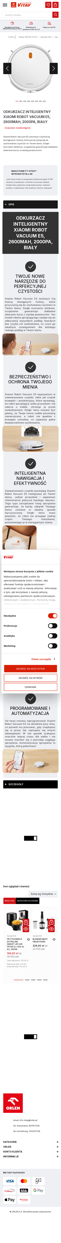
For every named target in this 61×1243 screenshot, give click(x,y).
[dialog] (48, 5)
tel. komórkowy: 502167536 (26, 1131)
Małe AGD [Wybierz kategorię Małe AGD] (9, 901)
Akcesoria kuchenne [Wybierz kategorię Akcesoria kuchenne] (27, 901)
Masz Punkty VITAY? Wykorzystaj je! (23, 172)
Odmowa (30, 687)
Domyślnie (47, 894)
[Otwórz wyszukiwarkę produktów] (30, 15)
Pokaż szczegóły (41, 659)
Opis (11, 204)
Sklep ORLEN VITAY (28, 37)
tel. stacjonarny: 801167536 (26, 1125)
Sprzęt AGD (46, 37)
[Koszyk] (55, 5)
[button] (5, 5)
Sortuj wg (36, 894)
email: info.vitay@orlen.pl (25, 1120)
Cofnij (11, 37)
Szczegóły (15, 784)
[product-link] (18, 942)
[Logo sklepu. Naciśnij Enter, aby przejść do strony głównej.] (21, 5)
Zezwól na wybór (30, 677)
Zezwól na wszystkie (30, 668)
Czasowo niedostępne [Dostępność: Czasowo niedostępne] (17, 127)
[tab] (30, 204)
